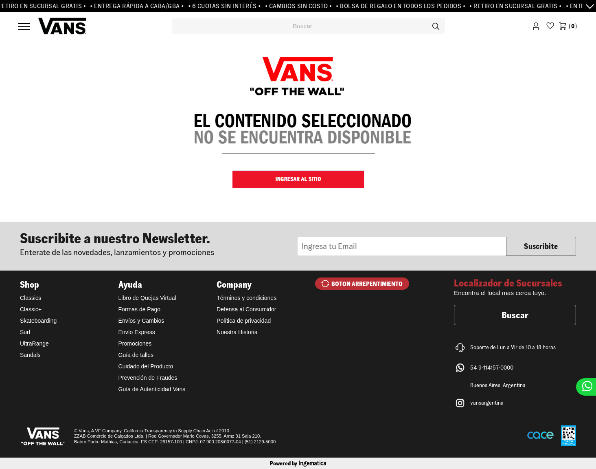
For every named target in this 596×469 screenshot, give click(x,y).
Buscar (515, 315)
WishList (550, 27)
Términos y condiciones (246, 298)
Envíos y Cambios (141, 320)
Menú (24, 26)
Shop (29, 284)
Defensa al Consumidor (246, 309)
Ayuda (130, 284)
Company (234, 284)
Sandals (30, 355)
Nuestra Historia (237, 332)
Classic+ (31, 309)
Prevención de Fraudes (147, 377)
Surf (25, 332)
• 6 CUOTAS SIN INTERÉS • (225, 6)
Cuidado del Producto (145, 366)
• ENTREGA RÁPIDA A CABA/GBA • (138, 6)
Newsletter (159, 243)
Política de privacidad (244, 320)
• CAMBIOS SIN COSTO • (299, 6)
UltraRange (34, 343)
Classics (30, 298)
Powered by (298, 463)
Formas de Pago (139, 309)
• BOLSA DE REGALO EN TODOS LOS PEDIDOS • (402, 6)
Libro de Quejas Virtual (147, 298)
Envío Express (136, 332)
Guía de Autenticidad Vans (152, 389)
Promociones (135, 343)
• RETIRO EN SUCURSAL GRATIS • (517, 6)
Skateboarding (38, 320)
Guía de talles (135, 355)
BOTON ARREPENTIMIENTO (367, 284)
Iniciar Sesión (536, 27)
